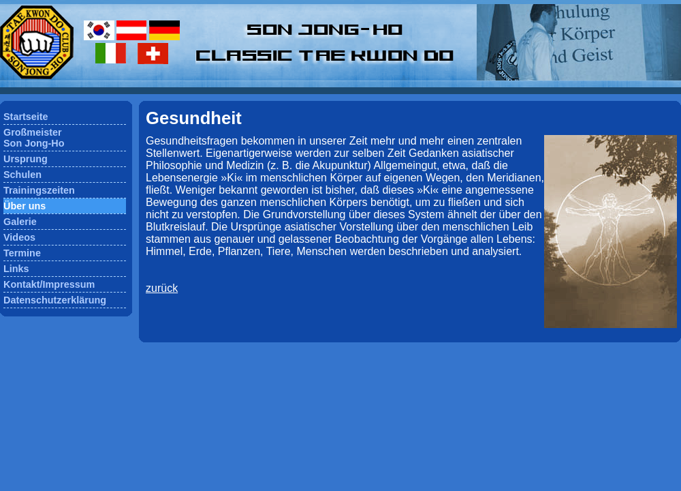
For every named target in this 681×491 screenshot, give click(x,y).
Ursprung (25, 158)
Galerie (20, 221)
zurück (162, 288)
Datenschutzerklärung (54, 300)
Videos (19, 237)
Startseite (25, 116)
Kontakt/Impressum (49, 284)
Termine (22, 253)
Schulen (22, 174)
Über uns (24, 205)
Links (16, 268)
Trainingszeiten (39, 190)
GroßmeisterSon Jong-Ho (34, 138)
